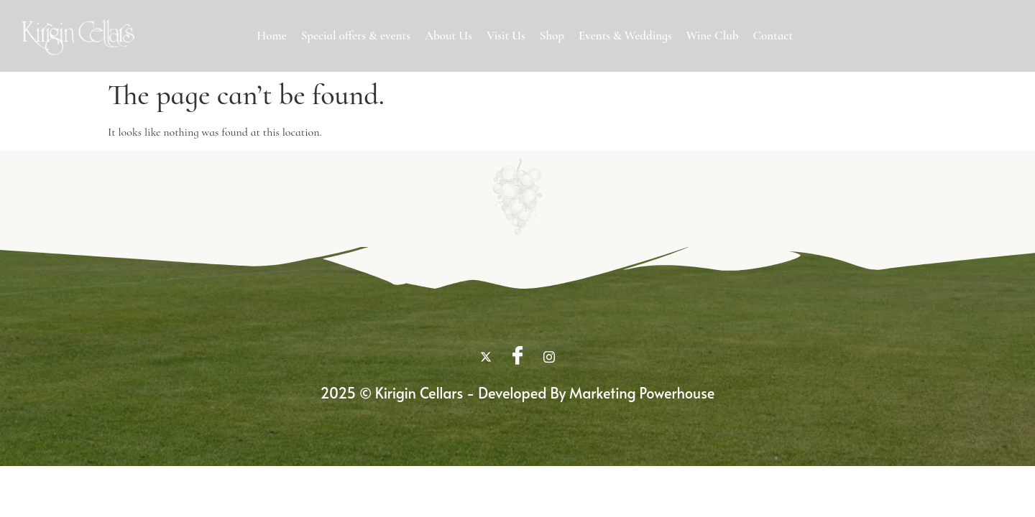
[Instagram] (549, 357)
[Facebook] (517, 357)
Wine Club (712, 35)
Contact (773, 35)
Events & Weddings (625, 35)
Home (271, 35)
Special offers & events (355, 35)
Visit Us (506, 35)
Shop (552, 35)
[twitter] (486, 357)
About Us (448, 35)
